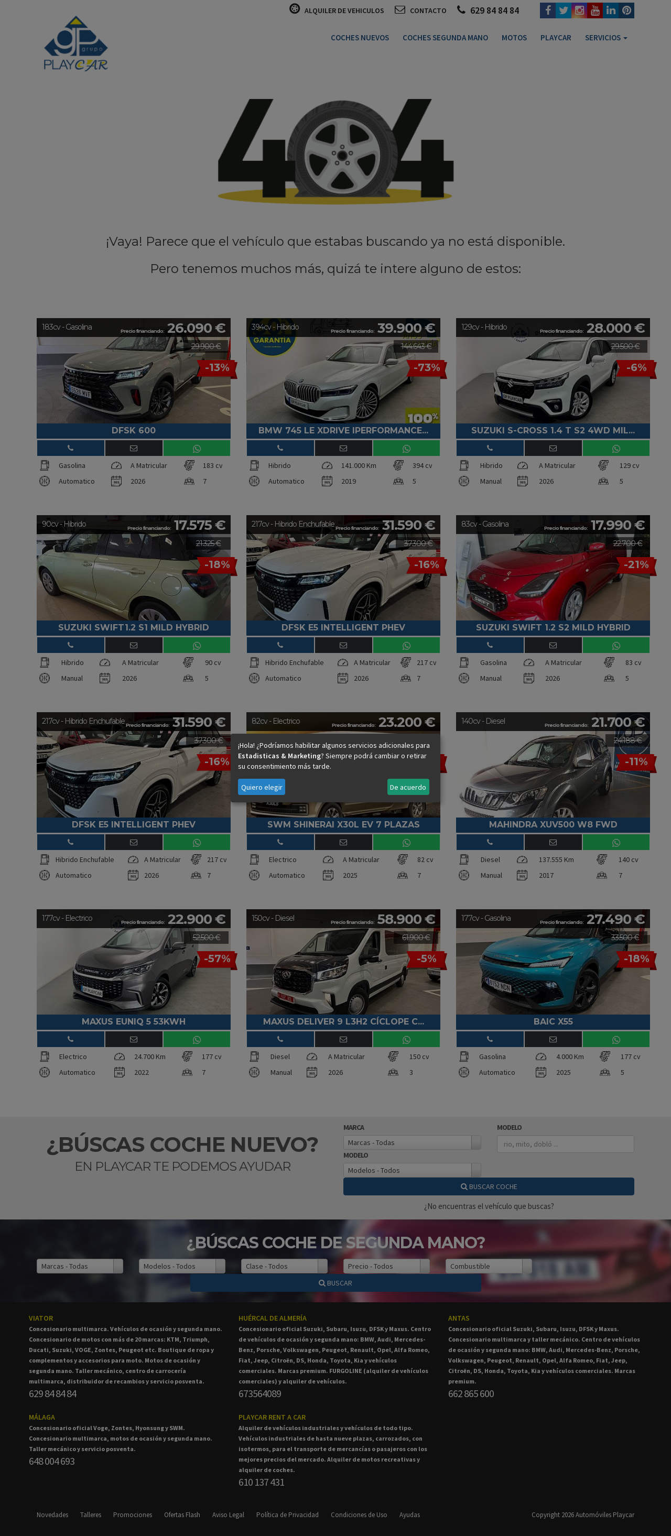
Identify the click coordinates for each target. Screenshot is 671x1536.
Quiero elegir (262, 787)
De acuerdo (408, 787)
